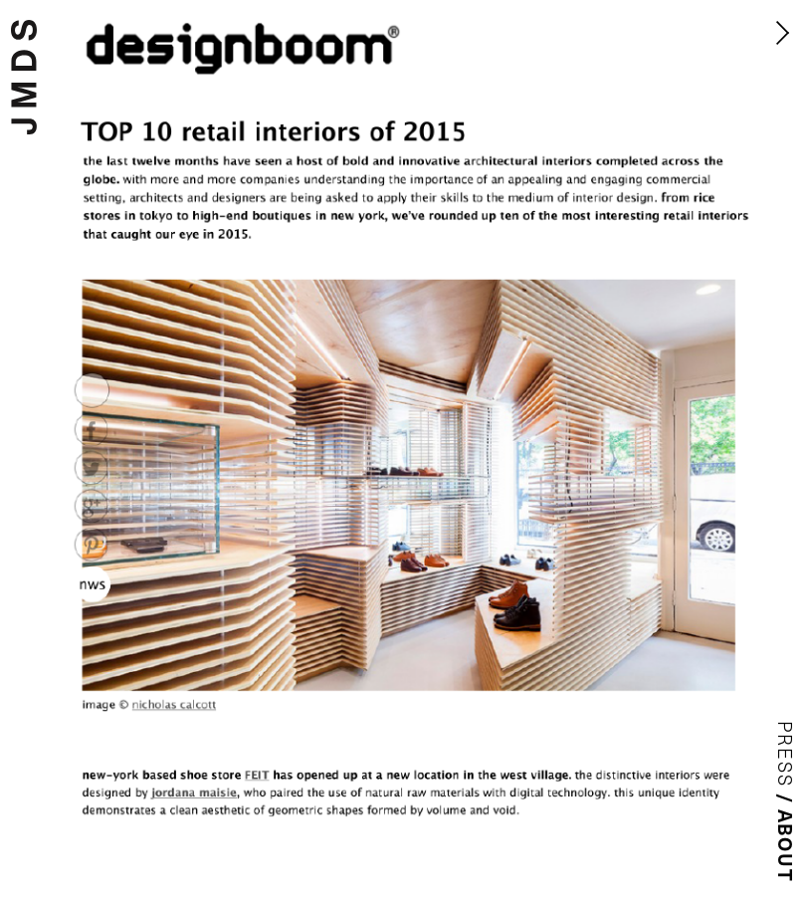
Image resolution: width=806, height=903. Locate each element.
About (786, 846)
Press (786, 755)
